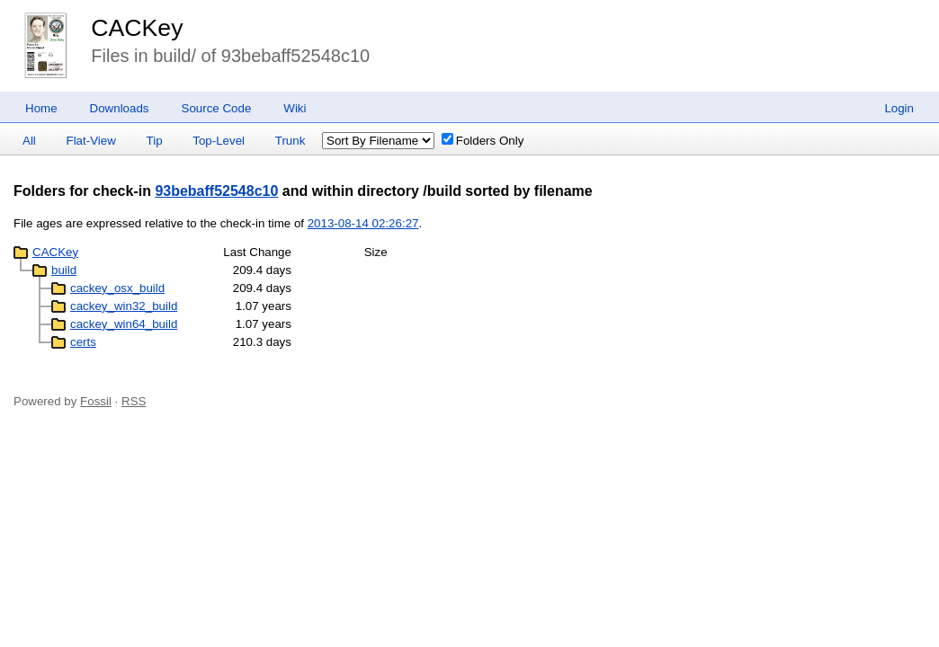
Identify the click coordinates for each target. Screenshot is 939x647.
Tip (155, 140)
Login (899, 108)
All (29, 140)
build (63, 270)
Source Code (217, 108)
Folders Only (483, 140)
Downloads (119, 108)
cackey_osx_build (117, 288)
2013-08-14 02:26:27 (363, 223)
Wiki (294, 108)
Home (41, 108)
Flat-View (91, 140)
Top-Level (218, 140)
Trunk (290, 140)
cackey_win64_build (123, 324)
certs (83, 342)
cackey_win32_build (123, 306)
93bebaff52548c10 (216, 191)
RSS (133, 401)
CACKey (137, 27)
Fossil (96, 401)
